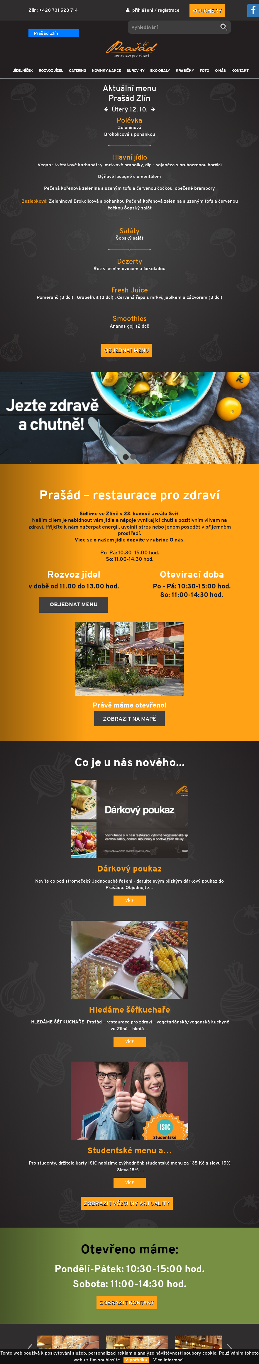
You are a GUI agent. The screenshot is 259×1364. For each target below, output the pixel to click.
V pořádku (136, 1360)
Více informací (168, 1360)
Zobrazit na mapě (129, 718)
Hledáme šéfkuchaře (129, 1010)
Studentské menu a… (129, 1150)
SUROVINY (135, 70)
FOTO (204, 70)
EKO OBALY (160, 70)
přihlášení (142, 10)
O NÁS (220, 70)
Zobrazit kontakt (126, 1302)
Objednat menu (126, 350)
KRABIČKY (185, 70)
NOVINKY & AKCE (106, 70)
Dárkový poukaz (129, 869)
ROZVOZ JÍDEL (51, 70)
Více (129, 900)
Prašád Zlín (46, 33)
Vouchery (207, 10)
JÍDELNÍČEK (23, 70)
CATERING (77, 70)
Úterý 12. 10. (130, 110)
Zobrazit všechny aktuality (127, 1203)
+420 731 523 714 (58, 10)
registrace (169, 10)
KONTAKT (239, 70)
